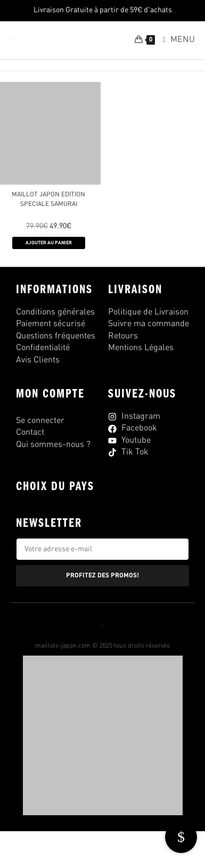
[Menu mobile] (175, 40)
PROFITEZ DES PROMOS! (102, 576)
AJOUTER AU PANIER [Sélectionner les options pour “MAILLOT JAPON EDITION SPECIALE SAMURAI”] (49, 243)
